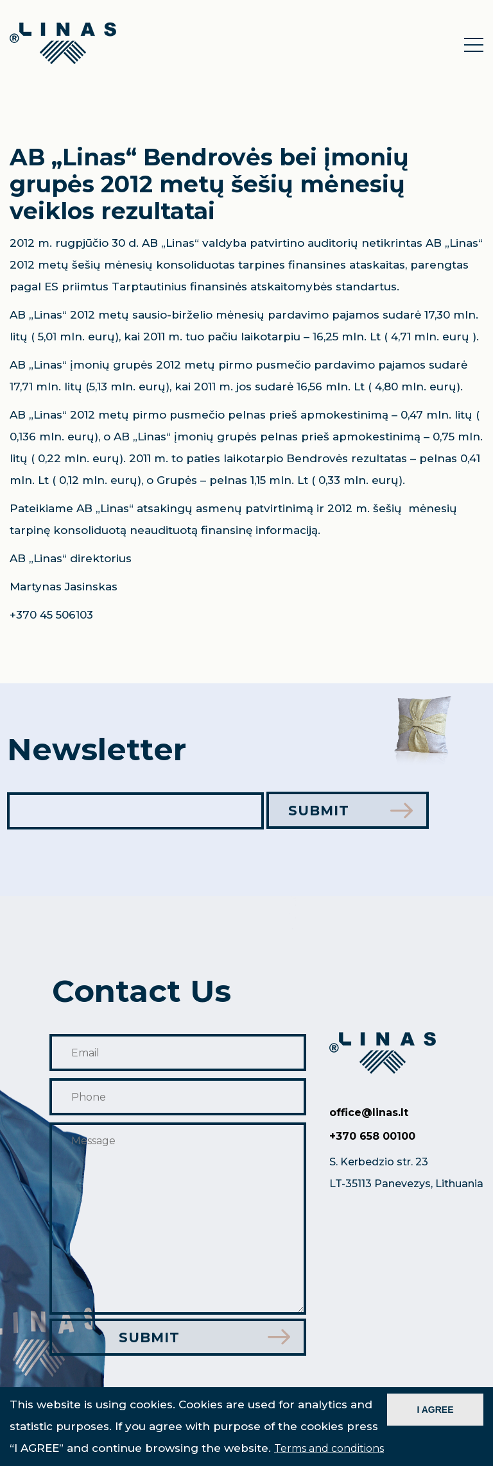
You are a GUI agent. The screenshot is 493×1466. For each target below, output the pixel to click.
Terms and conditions (329, 1448)
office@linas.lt (368, 1113)
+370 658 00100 (372, 1137)
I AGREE (435, 1409)
